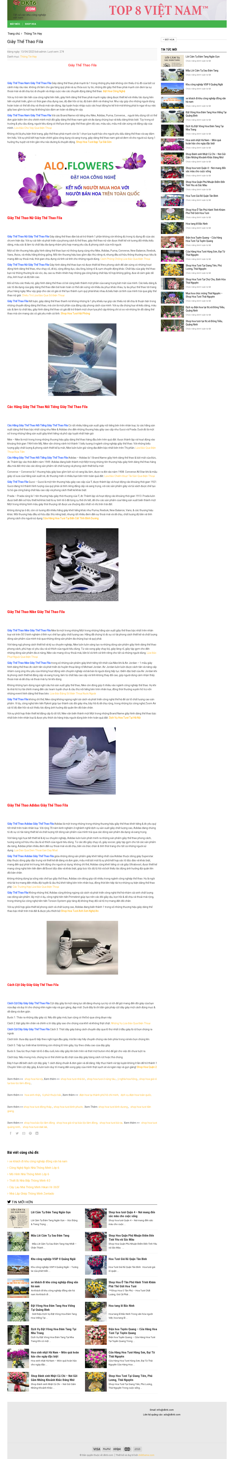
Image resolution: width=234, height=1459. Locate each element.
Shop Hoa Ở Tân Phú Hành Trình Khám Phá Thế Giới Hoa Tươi (205, 211)
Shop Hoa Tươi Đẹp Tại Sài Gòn (94, 142)
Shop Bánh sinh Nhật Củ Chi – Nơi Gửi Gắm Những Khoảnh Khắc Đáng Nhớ (206, 155)
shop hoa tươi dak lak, (35, 1127)
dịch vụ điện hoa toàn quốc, (136, 1094)
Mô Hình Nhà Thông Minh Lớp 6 (29, 1174)
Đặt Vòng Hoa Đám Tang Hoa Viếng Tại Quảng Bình (206, 114)
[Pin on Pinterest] (30, 1134)
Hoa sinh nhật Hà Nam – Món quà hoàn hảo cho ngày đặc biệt (203, 142)
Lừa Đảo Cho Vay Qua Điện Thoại (33, 127)
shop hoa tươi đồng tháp (38, 1106)
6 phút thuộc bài (51, 1094)
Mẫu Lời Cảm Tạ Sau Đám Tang (202, 70)
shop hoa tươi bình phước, (68, 1106)
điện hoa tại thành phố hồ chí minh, (99, 1094)
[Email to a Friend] (24, 1134)
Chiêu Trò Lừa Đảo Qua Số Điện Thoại (43, 295)
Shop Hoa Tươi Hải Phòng (75, 313)
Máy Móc (15, 24)
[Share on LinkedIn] (37, 1134)
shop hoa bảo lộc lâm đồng (39, 1122)
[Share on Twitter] (17, 1134)
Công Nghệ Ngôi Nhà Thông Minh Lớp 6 (34, 1168)
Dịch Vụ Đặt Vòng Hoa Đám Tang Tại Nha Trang (205, 128)
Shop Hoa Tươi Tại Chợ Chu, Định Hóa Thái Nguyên (206, 281)
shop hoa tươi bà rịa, (111, 1122)
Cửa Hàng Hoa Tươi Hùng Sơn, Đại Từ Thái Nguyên (205, 253)
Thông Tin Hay (28, 56)
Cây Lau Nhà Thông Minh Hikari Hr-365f (34, 1187)
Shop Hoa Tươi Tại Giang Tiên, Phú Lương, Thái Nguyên (204, 267)
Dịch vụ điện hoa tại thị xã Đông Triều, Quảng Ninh (205, 309)
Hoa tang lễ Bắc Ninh (197, 223)
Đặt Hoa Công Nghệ (114, 91)
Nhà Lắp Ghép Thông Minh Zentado (31, 1193)
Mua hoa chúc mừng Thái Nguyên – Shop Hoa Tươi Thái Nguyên (204, 295)
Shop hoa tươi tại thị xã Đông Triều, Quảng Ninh (204, 323)
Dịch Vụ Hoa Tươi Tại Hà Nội (125, 717)
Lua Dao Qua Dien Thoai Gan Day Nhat (36, 850)
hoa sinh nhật (32, 1094)
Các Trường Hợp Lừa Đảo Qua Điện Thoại (36, 886)
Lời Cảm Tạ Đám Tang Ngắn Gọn (203, 56)
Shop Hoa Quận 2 (147, 1067)
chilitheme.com (146, 1455)
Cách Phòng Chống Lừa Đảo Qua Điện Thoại (125, 258)
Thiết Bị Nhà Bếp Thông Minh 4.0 (29, 1180)
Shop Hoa (30, 24)
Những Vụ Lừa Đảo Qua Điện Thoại (130, 1023)
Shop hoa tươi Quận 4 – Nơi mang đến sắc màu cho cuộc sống (206, 169)
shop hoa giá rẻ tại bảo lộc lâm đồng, (77, 1122)
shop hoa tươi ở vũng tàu (101, 1079)
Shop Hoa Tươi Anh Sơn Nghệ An (80, 911)
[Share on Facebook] (11, 1134)
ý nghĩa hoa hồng (127, 1079)
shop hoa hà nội (34, 1079)
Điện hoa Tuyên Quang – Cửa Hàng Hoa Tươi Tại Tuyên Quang (204, 239)
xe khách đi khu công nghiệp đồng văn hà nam (38, 1161)
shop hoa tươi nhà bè (73, 1079)
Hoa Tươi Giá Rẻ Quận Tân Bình (202, 196)
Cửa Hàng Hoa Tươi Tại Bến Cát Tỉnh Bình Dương (71, 518)
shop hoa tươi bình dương (113, 1106)
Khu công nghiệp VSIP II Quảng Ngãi (204, 84)
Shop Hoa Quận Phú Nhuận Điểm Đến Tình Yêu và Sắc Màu (205, 183)
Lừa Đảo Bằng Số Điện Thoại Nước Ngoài (73, 693)
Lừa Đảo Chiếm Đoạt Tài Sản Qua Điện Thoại (129, 476)
